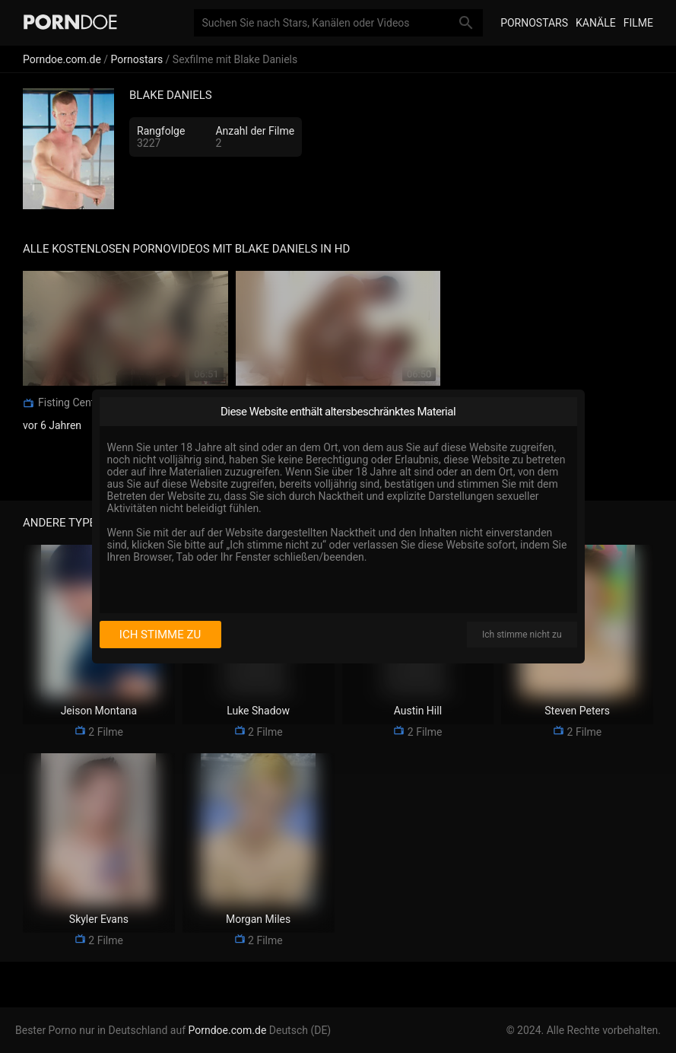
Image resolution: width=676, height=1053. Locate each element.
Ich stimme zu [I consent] (160, 634)
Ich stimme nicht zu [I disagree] (521, 634)
